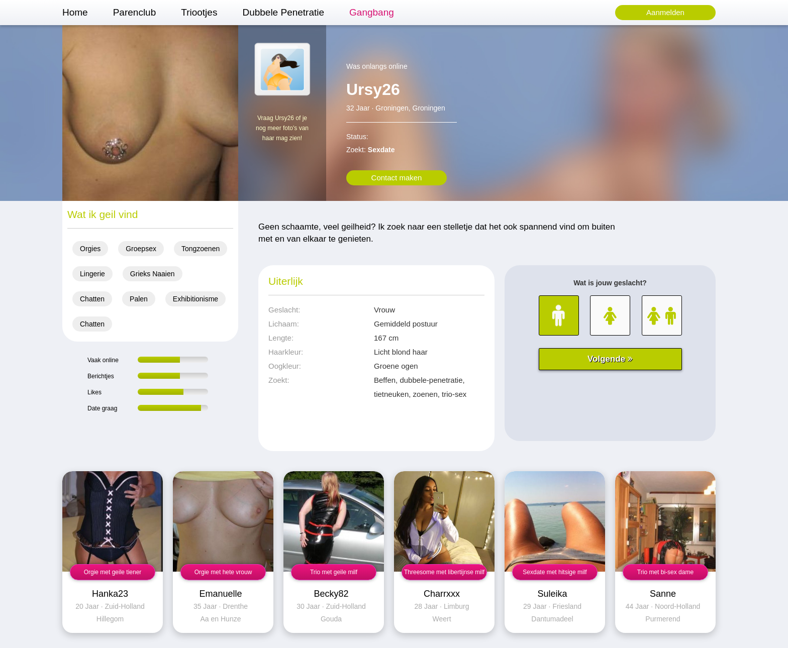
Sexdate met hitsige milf (554, 572)
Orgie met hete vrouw (223, 572)
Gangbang (371, 12)
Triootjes (199, 12)
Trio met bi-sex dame (665, 572)
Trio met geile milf (333, 572)
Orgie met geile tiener (113, 572)
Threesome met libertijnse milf (444, 572)
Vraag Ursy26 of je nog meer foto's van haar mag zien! (282, 128)
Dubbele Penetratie (283, 12)
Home (75, 12)
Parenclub (134, 12)
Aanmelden (665, 12)
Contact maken (396, 177)
